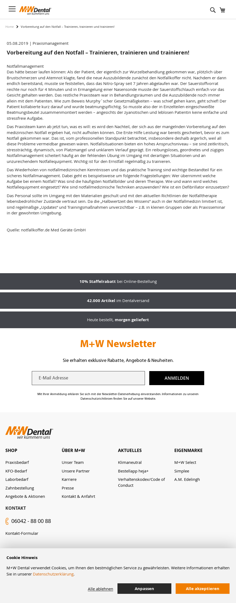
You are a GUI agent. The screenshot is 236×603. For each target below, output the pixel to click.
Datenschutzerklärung (53, 574)
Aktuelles (130, 450)
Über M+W (73, 450)
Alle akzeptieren (202, 588)
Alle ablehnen (100, 588)
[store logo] (35, 10)
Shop (11, 450)
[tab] (33, 450)
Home (9, 27)
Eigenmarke (188, 450)
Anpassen (144, 588)
